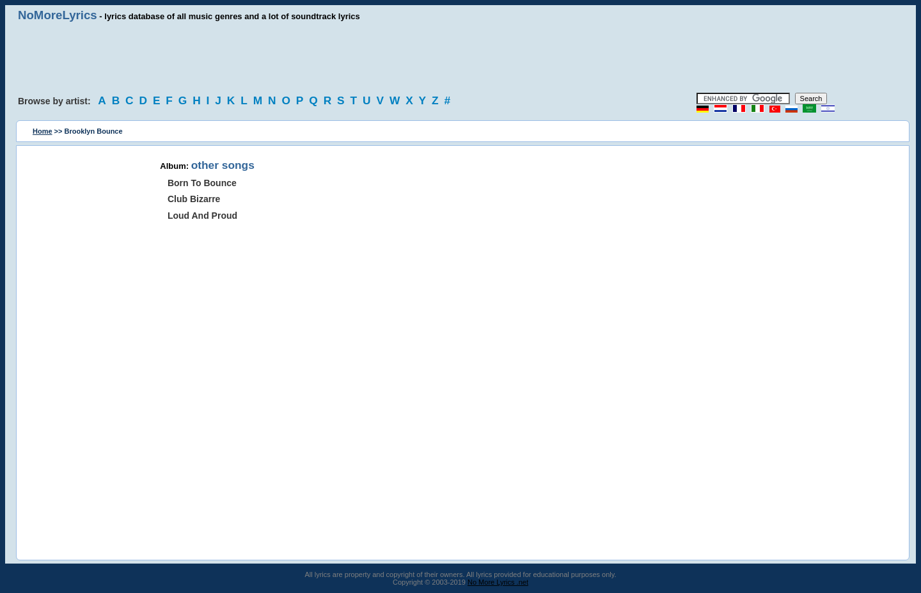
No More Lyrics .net (498, 582)
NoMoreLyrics (57, 15)
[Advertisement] (460, 57)
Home (42, 131)
